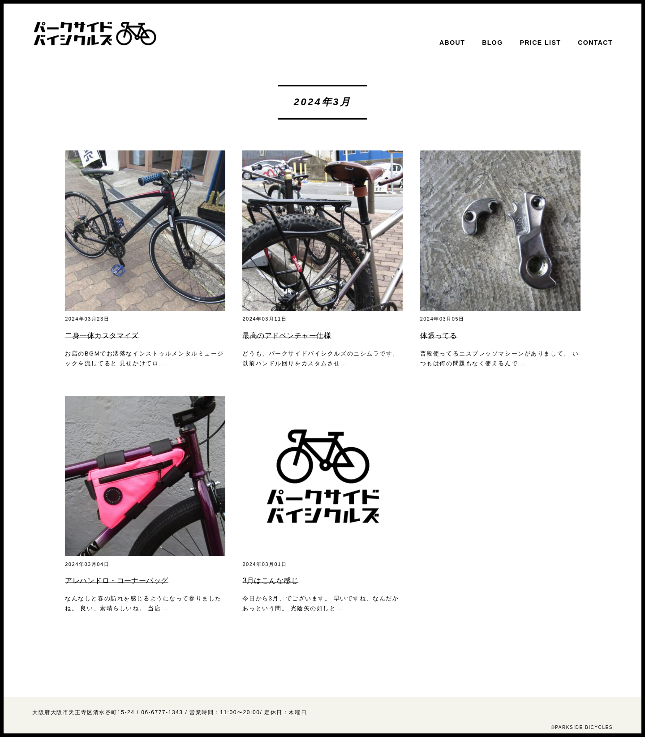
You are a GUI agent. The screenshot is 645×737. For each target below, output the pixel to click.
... (162, 363)
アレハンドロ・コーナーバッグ (116, 580)
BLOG (492, 42)
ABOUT (452, 42)
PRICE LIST (540, 42)
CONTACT (595, 42)
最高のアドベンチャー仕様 (286, 335)
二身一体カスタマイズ (102, 335)
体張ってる (438, 335)
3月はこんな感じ (270, 580)
